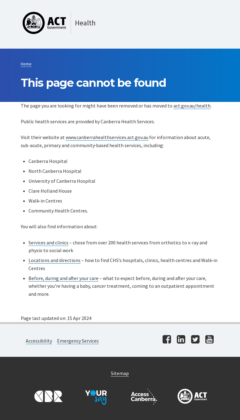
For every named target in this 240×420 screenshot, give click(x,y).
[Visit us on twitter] (195, 340)
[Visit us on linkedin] (181, 340)
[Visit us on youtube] (209, 340)
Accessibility (39, 341)
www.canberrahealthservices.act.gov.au (107, 137)
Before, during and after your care (63, 278)
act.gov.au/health (192, 106)
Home (26, 64)
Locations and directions (54, 260)
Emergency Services (78, 341)
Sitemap (120, 373)
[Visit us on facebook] (167, 340)
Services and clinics (48, 242)
